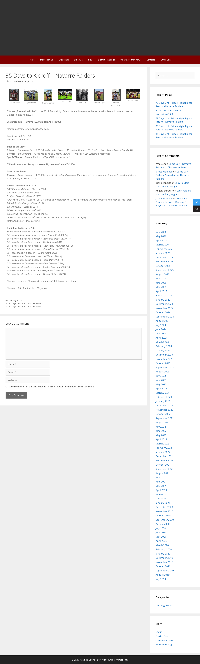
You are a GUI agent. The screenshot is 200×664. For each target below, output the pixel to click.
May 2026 (161, 236)
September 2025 (165, 270)
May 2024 (161, 333)
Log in (159, 631)
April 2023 (161, 388)
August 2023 (163, 371)
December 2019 (164, 557)
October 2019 (163, 566)
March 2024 (162, 342)
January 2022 (163, 452)
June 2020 (161, 532)
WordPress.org (164, 644)
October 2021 (163, 464)
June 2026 (161, 232)
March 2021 (162, 494)
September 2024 (165, 316)
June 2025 (161, 282)
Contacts (151, 59)
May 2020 (161, 536)
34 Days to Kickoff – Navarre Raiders (26, 306)
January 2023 (163, 401)
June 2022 (161, 430)
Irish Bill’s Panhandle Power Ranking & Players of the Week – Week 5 (171, 202)
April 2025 (161, 291)
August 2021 (163, 473)
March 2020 (162, 545)
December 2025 (164, 257)
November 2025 (164, 261)
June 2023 (161, 380)
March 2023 (162, 392)
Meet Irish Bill (46, 59)
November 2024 (164, 308)
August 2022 (163, 422)
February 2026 (164, 248)
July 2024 (161, 325)
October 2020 (163, 515)
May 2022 (161, 435)
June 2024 (161, 329)
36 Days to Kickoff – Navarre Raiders (26, 303)
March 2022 (162, 443)
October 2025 (163, 265)
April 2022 (161, 439)
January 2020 (163, 553)
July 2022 (161, 426)
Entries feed (162, 636)
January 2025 (163, 299)
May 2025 (161, 286)
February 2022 (164, 447)
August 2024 (163, 320)
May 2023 (161, 384)
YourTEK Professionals (117, 659)
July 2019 (161, 579)
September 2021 (165, 469)
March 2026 (162, 244)
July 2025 (161, 278)
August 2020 (163, 524)
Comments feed (164, 640)
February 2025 (164, 295)
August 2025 (163, 274)
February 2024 (164, 346)
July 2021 (161, 477)
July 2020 (161, 528)
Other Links (166, 59)
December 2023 (164, 354)
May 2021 (161, 485)
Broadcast (64, 59)
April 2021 (161, 490)
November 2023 (164, 359)
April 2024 (161, 337)
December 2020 (164, 507)
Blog (90, 59)
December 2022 (164, 405)
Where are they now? (130, 59)
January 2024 (163, 350)
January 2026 (163, 253)
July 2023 (161, 375)
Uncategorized (15, 300)
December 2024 (164, 303)
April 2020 (161, 540)
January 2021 (163, 502)
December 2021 (164, 456)
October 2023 (163, 363)
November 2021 (164, 460)
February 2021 (164, 498)
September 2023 (165, 367)
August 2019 (163, 574)
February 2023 (164, 397)
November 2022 (164, 409)
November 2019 (164, 562)
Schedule (78, 59)
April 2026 (161, 240)
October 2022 (163, 413)
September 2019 (165, 570)
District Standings (106, 59)
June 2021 (161, 481)
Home (32, 59)
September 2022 (165, 418)
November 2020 (164, 511)
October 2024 (163, 312)
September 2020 (165, 519)
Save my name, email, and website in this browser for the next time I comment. (51, 386)
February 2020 (164, 549)
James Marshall (164, 171)
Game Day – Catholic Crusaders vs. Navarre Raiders (173, 175)
